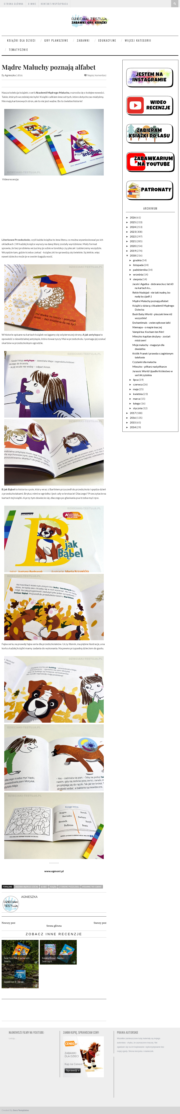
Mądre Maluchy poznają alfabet (150, 301)
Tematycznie (18, 50)
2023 (133, 231)
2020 (133, 245)
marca (137, 398)
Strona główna (54, 925)
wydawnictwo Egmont (92, 886)
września (138, 274)
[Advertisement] (140, 1077)
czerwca (138, 384)
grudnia (137, 260)
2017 (133, 412)
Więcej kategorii (138, 40)
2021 (133, 241)
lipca (136, 379)
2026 (133, 217)
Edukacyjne (107, 40)
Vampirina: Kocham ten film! (148, 331)
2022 (133, 236)
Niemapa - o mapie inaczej (147, 327)
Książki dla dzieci (21, 40)
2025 (133, 222)
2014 (133, 427)
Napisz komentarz (96, 75)
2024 (133, 226)
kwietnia (138, 393)
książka (53, 886)
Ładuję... (12, 1038)
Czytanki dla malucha (144, 361)
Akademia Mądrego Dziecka (26, 886)
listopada (138, 264)
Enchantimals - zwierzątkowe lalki (151, 322)
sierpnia (137, 279)
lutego (137, 403)
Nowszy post (8, 922)
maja (136, 389)
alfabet (44, 886)
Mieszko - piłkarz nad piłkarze (149, 366)
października (140, 269)
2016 (133, 417)
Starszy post (100, 922)
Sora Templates (21, 1110)
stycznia (138, 408)
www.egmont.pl (54, 871)
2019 (133, 250)
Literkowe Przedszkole (69, 886)
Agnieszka (10, 75)
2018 (133, 255)
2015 (133, 422)
